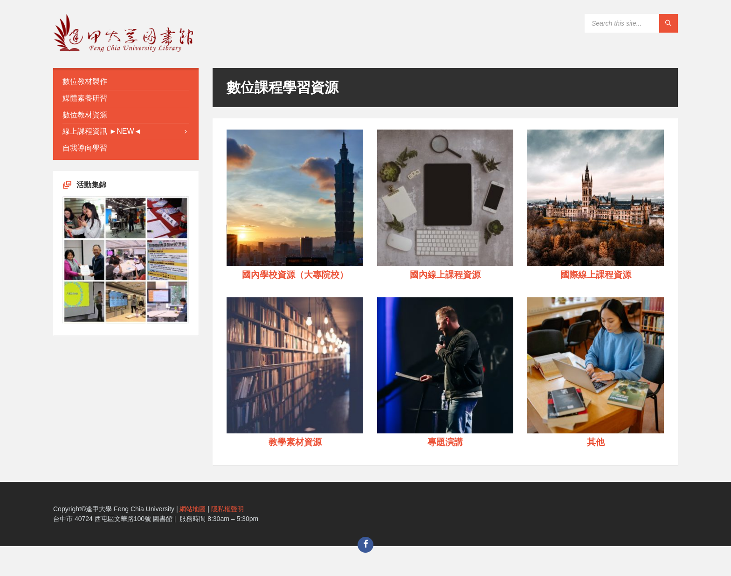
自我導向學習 (84, 148)
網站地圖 (192, 509)
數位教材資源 (84, 115)
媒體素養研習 (84, 98)
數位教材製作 (84, 81)
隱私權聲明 (227, 509)
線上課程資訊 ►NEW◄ (101, 131)
